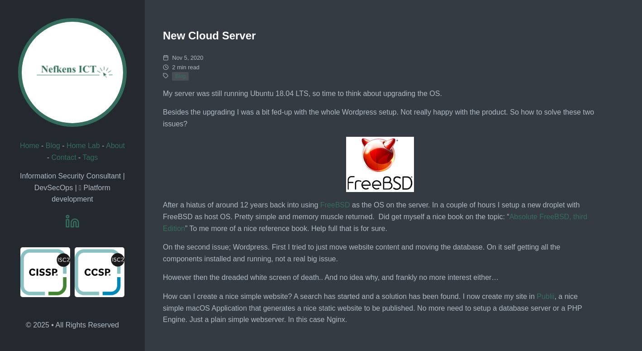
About (115, 145)
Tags (90, 157)
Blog (53, 145)
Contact (63, 157)
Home (29, 145)
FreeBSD (335, 205)
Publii (545, 296)
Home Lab (83, 145)
